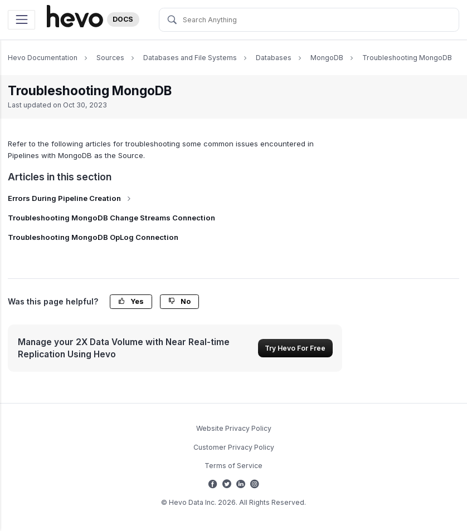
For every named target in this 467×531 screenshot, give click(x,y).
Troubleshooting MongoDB (407, 57)
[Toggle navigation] (21, 20)
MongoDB (326, 57)
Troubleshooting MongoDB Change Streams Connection (111, 217)
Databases (273, 57)
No (179, 301)
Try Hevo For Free (295, 348)
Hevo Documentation (42, 57)
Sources (110, 57)
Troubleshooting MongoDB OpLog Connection (93, 237)
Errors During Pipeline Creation (71, 198)
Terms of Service (233, 465)
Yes (131, 301)
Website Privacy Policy (233, 428)
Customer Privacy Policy (233, 447)
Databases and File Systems (190, 57)
